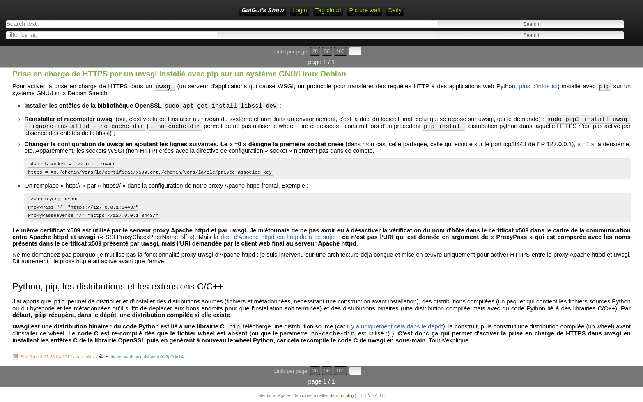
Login (299, 10)
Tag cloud (328, 10)
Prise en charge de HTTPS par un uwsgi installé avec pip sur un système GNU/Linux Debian (179, 73)
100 (340, 51)
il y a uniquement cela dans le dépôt (395, 339)
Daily (395, 10)
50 (327, 51)
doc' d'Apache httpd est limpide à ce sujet (278, 246)
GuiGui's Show (262, 10)
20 (315, 51)
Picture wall (364, 10)
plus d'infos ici (538, 87)
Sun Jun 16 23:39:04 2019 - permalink (58, 370)
